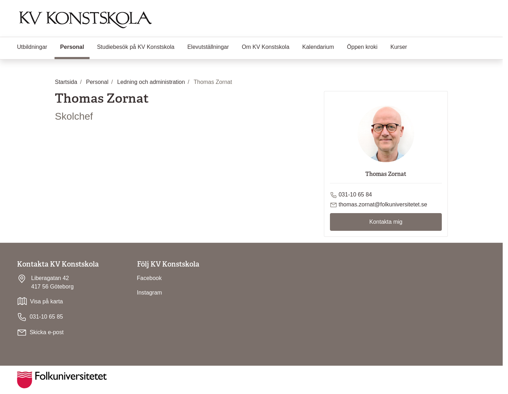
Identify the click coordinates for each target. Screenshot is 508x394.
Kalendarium (318, 47)
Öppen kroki (362, 47)
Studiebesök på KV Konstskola (136, 47)
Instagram (149, 293)
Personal (75, 46)
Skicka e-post (47, 332)
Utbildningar (32, 47)
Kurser (398, 47)
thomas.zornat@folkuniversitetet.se (382, 204)
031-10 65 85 (40, 317)
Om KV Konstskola (265, 47)
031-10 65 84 (355, 195)
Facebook (149, 278)
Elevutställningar (208, 47)
